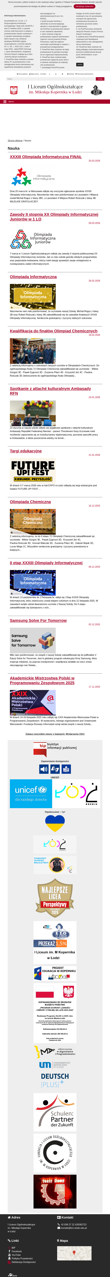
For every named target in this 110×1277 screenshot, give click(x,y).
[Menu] (55, 101)
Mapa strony (34, 74)
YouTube (14, 1254)
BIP (11, 1248)
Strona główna (22, 74)
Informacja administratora (84, 74)
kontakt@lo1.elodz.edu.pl (72, 1228)
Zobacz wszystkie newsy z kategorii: (54, 734)
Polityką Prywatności (72, 2)
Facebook (15, 1251)
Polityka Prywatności (20, 1258)
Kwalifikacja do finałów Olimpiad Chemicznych (53, 331)
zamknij (79, 64)
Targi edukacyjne (26, 451)
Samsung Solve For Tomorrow (38, 620)
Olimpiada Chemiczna (30, 502)
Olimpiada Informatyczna (33, 277)
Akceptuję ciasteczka (84, 6)
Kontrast (70, 74)
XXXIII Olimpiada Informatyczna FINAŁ (46, 157)
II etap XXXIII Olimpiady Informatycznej (46, 563)
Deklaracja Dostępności (22, 1262)
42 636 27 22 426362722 (72, 1224)
